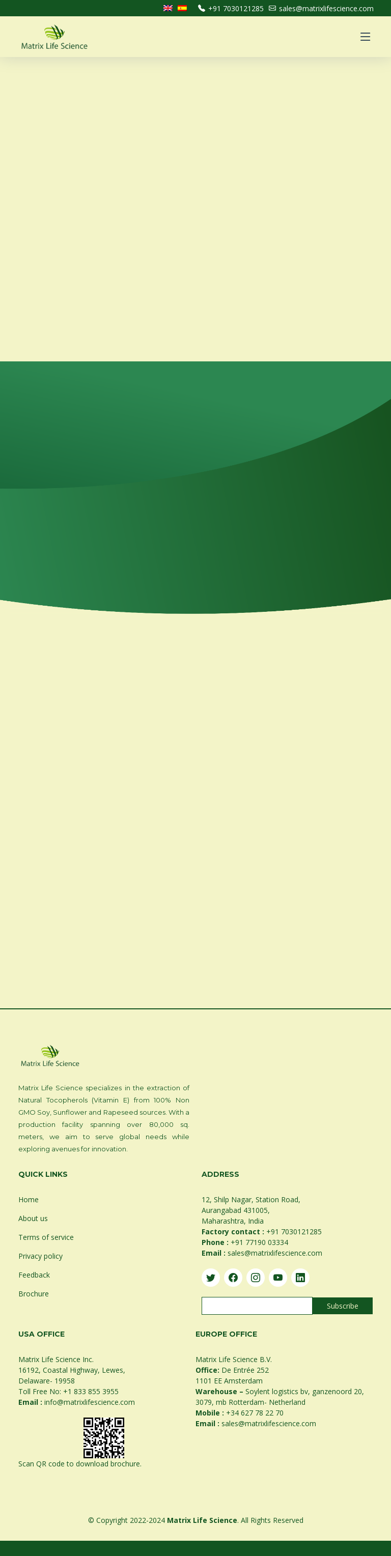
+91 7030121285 (231, 8)
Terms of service (46, 1237)
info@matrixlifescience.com (89, 1402)
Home (28, 1199)
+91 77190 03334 (259, 1242)
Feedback (34, 1275)
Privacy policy (40, 1256)
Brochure (33, 1293)
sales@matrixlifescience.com (321, 8)
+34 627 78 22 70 (255, 1413)
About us (33, 1218)
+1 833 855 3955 (91, 1391)
